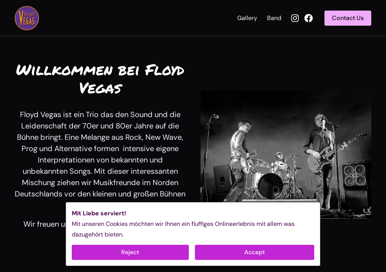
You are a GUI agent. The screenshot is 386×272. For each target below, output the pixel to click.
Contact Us (348, 18)
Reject (130, 252)
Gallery (247, 18)
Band (274, 18)
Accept (254, 252)
